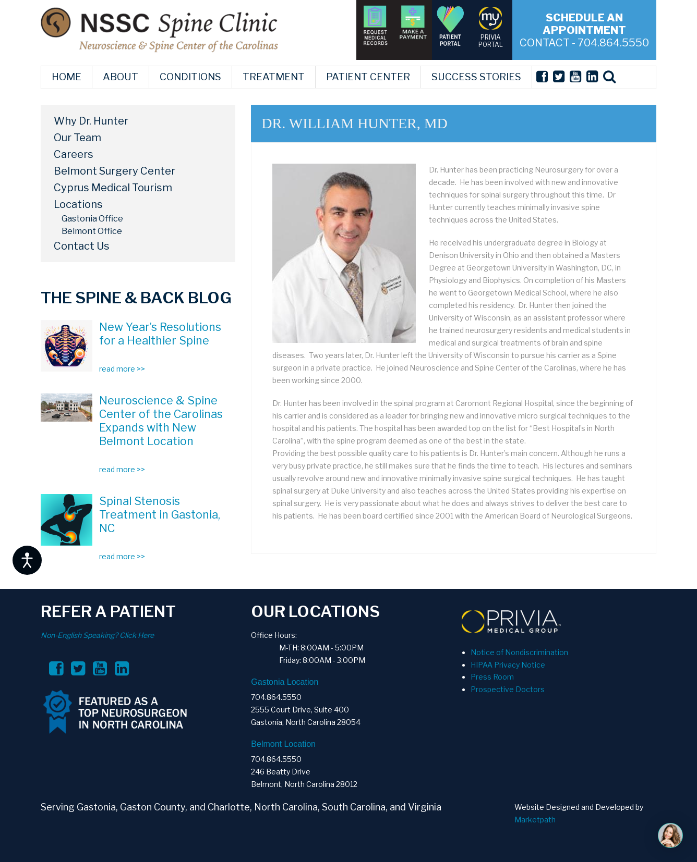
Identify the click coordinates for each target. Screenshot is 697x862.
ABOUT (120, 77)
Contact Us (82, 246)
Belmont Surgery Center (114, 171)
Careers (73, 154)
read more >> (122, 368)
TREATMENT (274, 77)
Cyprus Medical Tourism (113, 187)
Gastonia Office (92, 219)
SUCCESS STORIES (476, 77)
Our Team (77, 137)
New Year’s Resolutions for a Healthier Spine (160, 333)
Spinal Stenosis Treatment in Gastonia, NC (159, 514)
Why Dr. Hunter (91, 121)
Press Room (492, 676)
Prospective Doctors (508, 689)
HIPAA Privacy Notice (508, 664)
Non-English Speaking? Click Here (97, 635)
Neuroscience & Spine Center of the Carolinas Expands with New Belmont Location (161, 420)
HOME (66, 77)
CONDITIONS (190, 77)
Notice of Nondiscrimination (519, 652)
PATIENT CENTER (368, 77)
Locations (78, 204)
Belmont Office (92, 231)
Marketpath (535, 819)
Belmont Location (283, 744)
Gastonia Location (284, 682)
